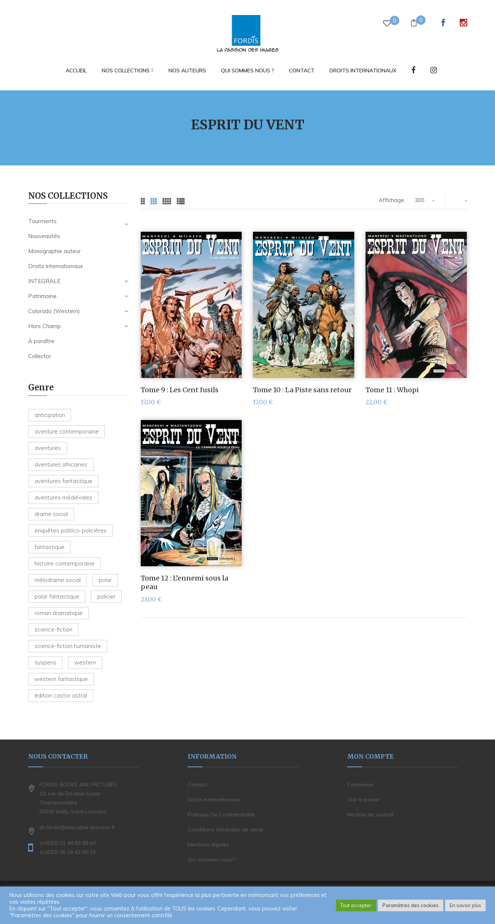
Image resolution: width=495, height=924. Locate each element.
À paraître (41, 341)
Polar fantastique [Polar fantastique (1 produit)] (57, 596)
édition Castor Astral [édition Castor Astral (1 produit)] (61, 695)
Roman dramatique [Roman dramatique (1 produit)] (59, 612)
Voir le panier (363, 799)
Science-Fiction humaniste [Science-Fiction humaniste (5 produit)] (68, 646)
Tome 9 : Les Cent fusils (179, 390)
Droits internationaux (55, 266)
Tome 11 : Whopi (392, 390)
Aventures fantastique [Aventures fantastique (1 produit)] (63, 480)
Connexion (360, 784)
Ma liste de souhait (370, 814)
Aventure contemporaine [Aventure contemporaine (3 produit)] (67, 431)
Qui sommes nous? (211, 859)
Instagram (463, 22)
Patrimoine (42, 296)
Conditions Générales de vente (225, 829)
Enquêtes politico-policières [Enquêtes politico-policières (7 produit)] (71, 530)
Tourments (42, 221)
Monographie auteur (54, 251)
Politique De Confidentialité (221, 814)
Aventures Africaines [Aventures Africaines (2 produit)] (61, 464)
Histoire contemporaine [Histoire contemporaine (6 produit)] (65, 563)
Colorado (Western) (54, 311)
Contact (198, 784)
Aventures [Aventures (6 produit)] (48, 448)
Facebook (443, 22)
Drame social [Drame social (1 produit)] (51, 514)
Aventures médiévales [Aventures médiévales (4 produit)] (63, 497)
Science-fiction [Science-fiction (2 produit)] (53, 629)
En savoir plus (465, 905)
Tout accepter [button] (356, 905)
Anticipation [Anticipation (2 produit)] (50, 414)
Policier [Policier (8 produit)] (106, 596)
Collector (39, 356)
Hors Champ (44, 326)
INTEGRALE (44, 281)
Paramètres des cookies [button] (410, 905)
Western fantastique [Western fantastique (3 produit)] (61, 678)
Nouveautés (44, 236)
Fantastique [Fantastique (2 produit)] (50, 546)
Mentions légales (208, 844)
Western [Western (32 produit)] (85, 662)
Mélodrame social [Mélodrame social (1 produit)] (58, 580)
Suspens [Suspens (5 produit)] (45, 662)
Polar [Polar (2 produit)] (105, 580)
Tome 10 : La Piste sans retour (302, 390)
